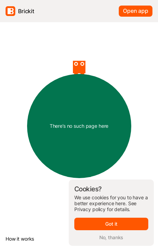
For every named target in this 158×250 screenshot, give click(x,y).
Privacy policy (90, 209)
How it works (20, 239)
